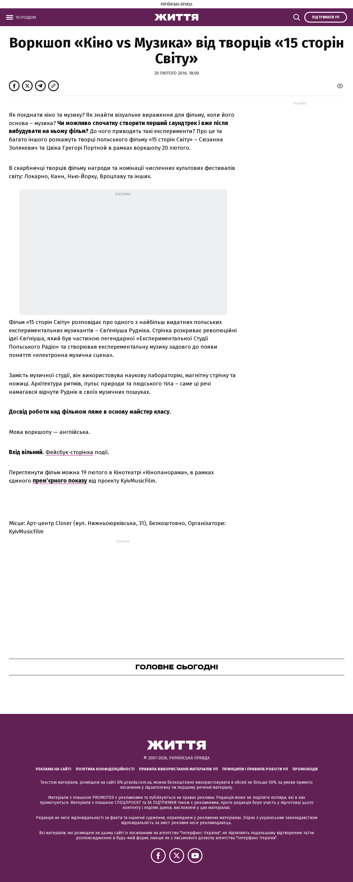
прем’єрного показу (60, 480)
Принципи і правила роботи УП (255, 769)
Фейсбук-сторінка (69, 452)
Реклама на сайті (53, 769)
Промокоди (305, 769)
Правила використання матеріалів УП (178, 769)
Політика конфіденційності (105, 769)
